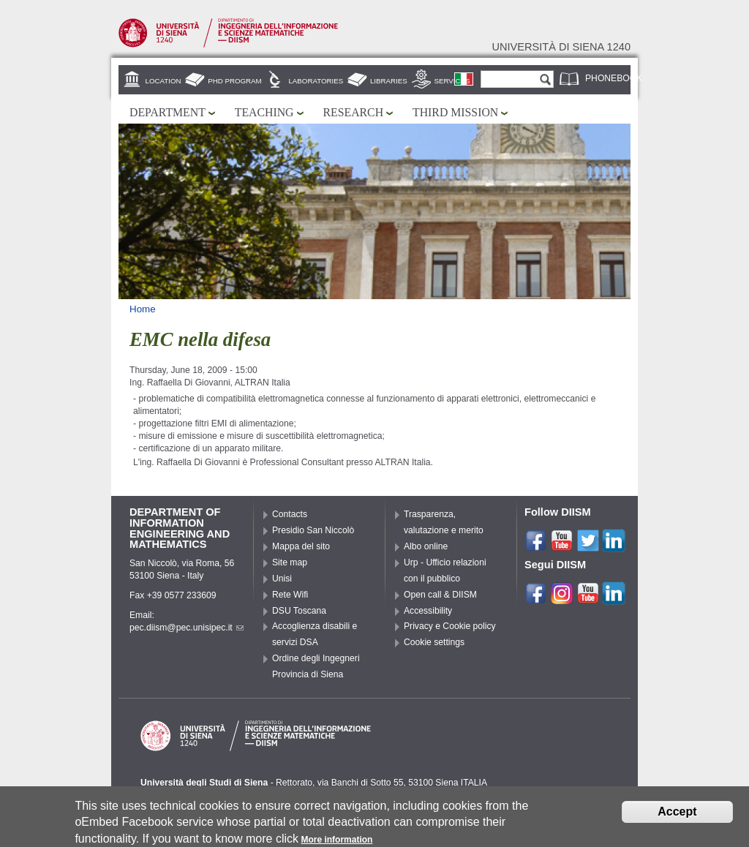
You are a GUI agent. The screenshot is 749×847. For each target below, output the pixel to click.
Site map (289, 562)
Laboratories (315, 81)
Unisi (282, 578)
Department (167, 112)
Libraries (388, 81)
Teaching (264, 112)
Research (353, 112)
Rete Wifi (290, 595)
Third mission (455, 112)
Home (142, 309)
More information (336, 841)
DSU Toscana (299, 611)
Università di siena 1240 (561, 47)
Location (163, 81)
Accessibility (428, 611)
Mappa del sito (301, 546)
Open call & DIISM (440, 595)
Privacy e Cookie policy (450, 626)
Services (452, 81)
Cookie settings (434, 642)
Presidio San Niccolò (313, 530)
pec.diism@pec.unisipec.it (186, 627)
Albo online (426, 546)
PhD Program (234, 81)
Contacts (289, 514)
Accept (677, 813)
